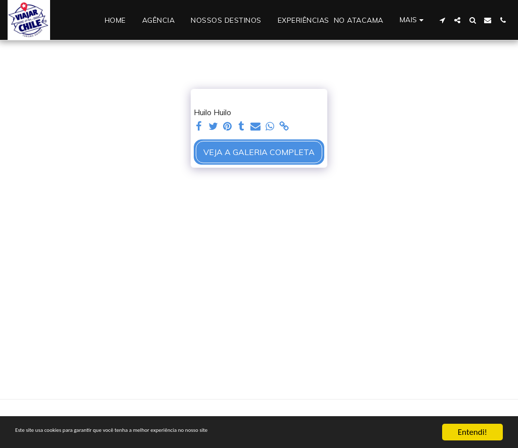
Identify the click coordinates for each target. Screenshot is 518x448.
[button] (442, 20)
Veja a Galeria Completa (259, 152)
